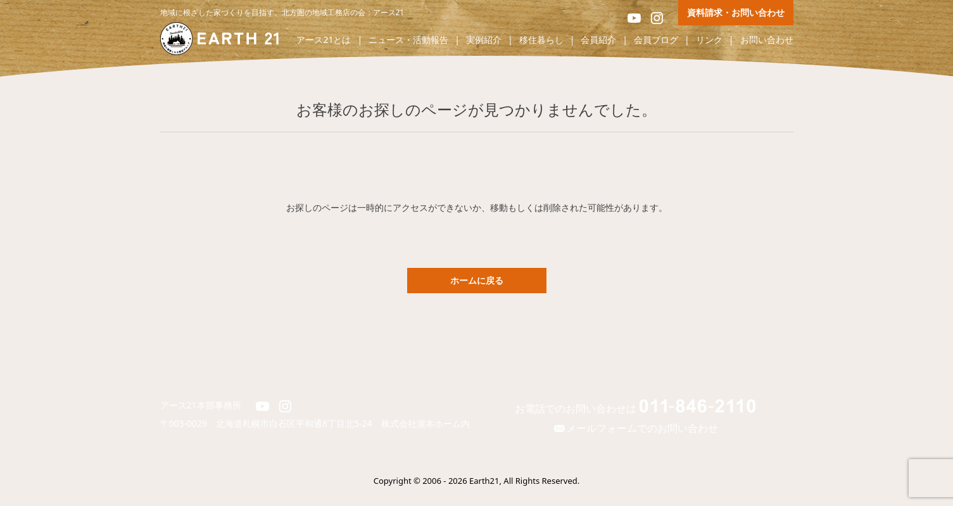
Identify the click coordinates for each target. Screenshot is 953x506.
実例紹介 (484, 40)
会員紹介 (598, 40)
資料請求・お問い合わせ (736, 12)
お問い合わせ (766, 40)
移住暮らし (541, 40)
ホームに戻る (476, 280)
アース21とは (323, 40)
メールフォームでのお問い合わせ (634, 428)
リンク (709, 40)
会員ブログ (656, 40)
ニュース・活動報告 (408, 40)
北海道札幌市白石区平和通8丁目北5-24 (298, 423)
